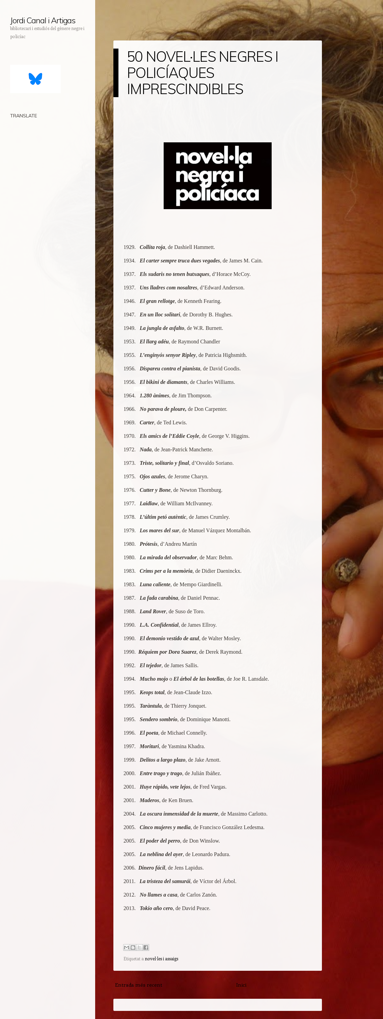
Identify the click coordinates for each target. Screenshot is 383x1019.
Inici (241, 984)
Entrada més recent (138, 984)
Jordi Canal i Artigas (42, 20)
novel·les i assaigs (161, 958)
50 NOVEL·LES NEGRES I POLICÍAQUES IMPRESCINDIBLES (202, 73)
